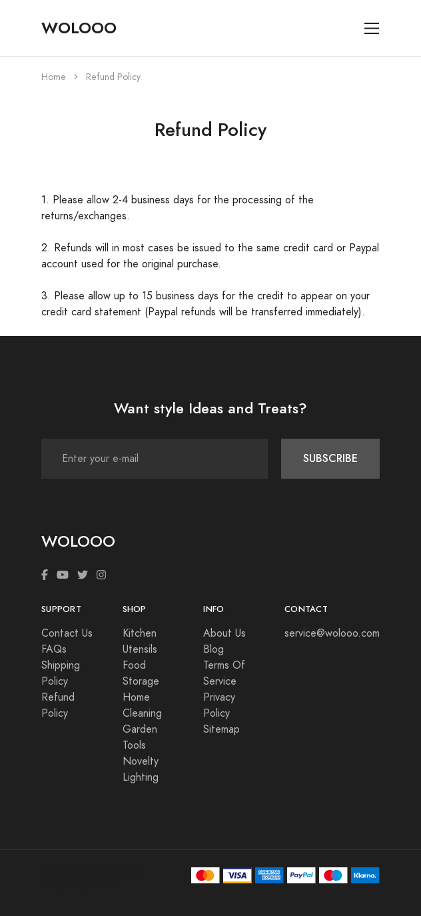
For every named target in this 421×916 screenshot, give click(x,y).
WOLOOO (79, 28)
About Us (224, 633)
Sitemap (221, 729)
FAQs (54, 649)
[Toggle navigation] (372, 28)
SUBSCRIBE (330, 458)
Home (53, 77)
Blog (213, 649)
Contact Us (67, 633)
